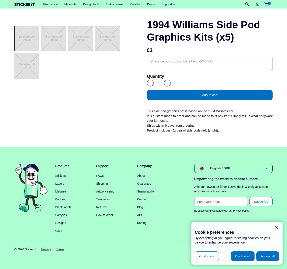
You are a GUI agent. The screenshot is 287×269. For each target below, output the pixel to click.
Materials (70, 4)
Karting (141, 223)
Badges (60, 199)
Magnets (61, 191)
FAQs (100, 175)
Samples (61, 215)
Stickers (60, 175)
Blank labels (63, 207)
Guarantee (144, 183)
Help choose (114, 4)
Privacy (46, 249)
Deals (151, 4)
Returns (101, 207)
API (139, 215)
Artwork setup (105, 191)
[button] (50, 4)
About (141, 175)
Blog (140, 207)
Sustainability (146, 191)
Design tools (91, 4)
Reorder (135, 4)
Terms (60, 249)
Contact (142, 199)
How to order (104, 215)
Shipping (102, 183)
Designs (60, 223)
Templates (103, 199)
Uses (58, 230)
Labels (59, 183)
